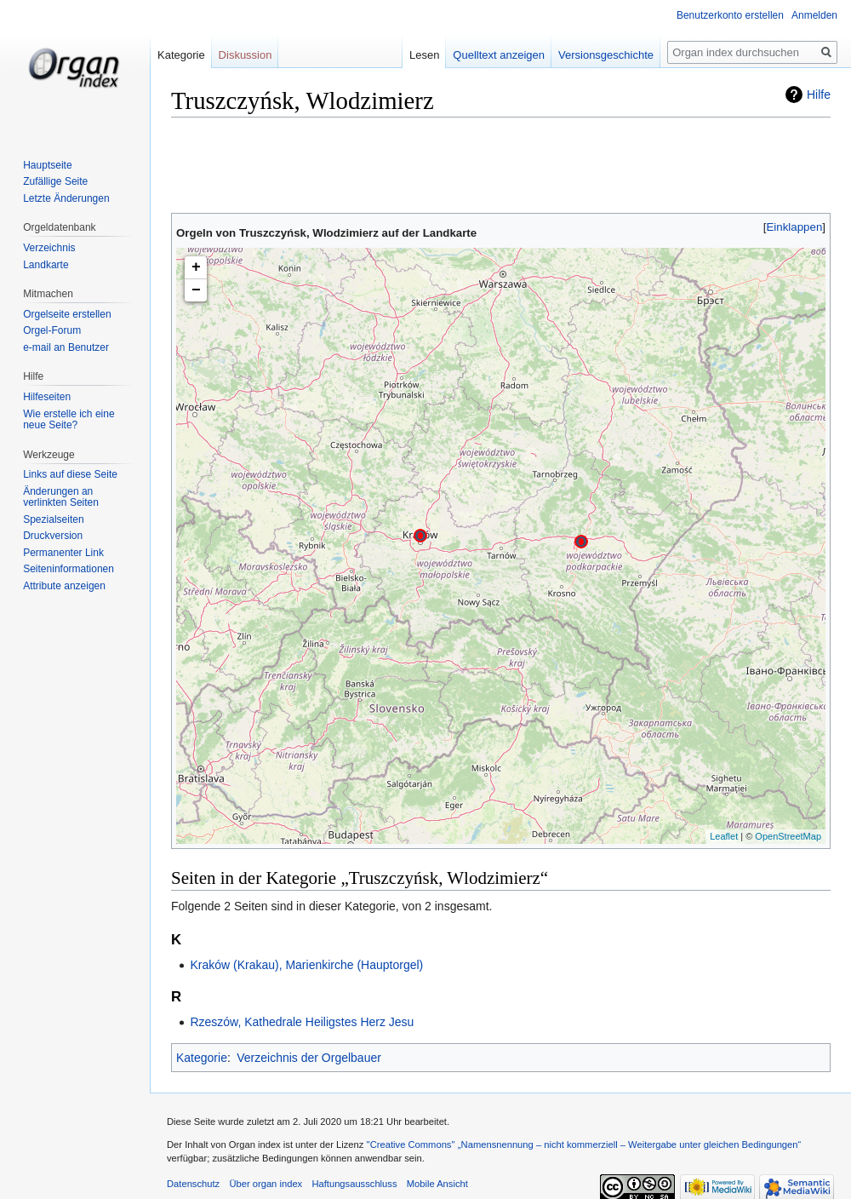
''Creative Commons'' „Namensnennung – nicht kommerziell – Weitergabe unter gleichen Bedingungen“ (583, 1144)
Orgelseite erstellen (67, 314)
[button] (794, 227)
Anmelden (814, 15)
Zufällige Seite (55, 181)
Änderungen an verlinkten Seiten (61, 497)
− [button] (196, 290)
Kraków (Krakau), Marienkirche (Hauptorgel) (306, 965)
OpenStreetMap (788, 836)
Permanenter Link (63, 553)
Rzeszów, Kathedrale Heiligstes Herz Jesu (302, 1022)
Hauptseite (47, 165)
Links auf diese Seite (70, 474)
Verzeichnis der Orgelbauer (309, 1057)
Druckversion (53, 536)
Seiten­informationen (68, 569)
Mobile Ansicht (437, 1184)
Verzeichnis (49, 248)
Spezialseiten (53, 519)
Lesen (424, 55)
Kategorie (201, 1057)
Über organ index (265, 1184)
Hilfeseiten (47, 397)
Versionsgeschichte (606, 55)
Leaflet (724, 836)
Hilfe (819, 94)
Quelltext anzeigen (499, 55)
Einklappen (795, 227)
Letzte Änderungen (66, 198)
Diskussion (245, 55)
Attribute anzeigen (64, 586)
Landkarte (45, 265)
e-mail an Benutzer (66, 347)
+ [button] (196, 267)
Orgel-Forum (52, 330)
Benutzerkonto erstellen (730, 15)
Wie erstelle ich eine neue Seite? (68, 420)
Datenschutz (193, 1184)
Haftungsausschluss (354, 1184)
